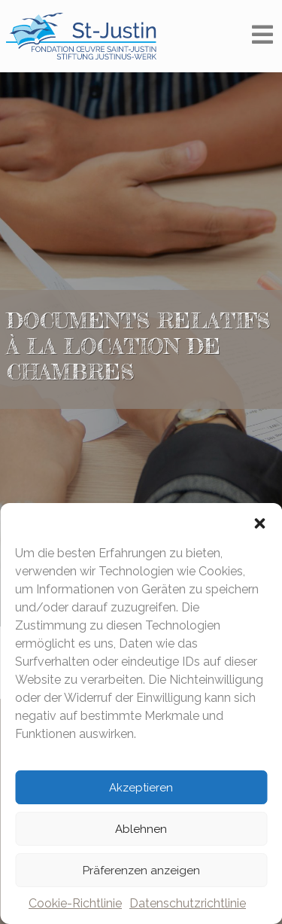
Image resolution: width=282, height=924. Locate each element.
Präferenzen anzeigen (141, 870)
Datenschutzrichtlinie (187, 903)
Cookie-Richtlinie (75, 903)
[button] (259, 521)
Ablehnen (141, 829)
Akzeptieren (141, 787)
